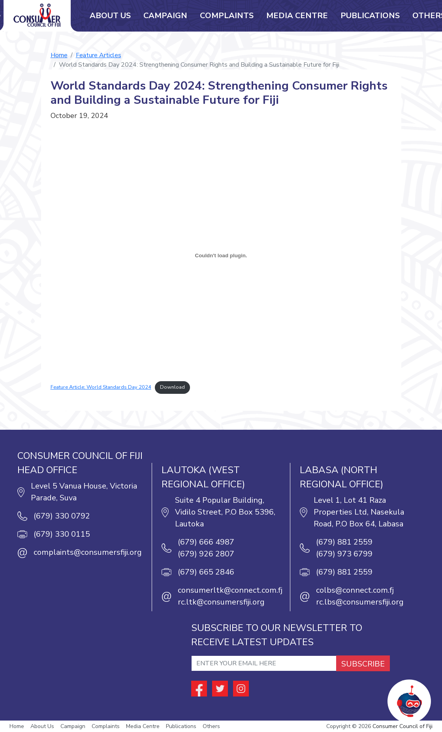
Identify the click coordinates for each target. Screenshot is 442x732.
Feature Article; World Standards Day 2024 (101, 387)
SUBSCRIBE (363, 664)
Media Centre (297, 15)
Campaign (165, 15)
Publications (370, 15)
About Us (110, 15)
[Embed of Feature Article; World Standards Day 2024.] (221, 255)
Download (172, 387)
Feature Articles (98, 55)
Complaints (227, 15)
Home (59, 55)
